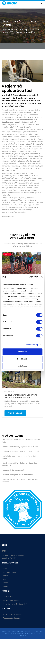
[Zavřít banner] (41, 277)
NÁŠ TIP (7, 254)
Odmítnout (22, 366)
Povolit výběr (22, 359)
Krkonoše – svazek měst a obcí (15, 604)
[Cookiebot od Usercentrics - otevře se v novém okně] (29, 277)
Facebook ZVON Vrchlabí (12, 614)
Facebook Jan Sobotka (12, 618)
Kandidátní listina (9, 572)
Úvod (32, 39)
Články (39, 39)
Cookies (6, 586)
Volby (5, 579)
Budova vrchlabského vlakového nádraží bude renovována (20, 396)
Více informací (15, 413)
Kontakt (6, 583)
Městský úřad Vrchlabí (11, 600)
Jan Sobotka (8, 597)
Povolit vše (22, 352)
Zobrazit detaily (32, 345)
